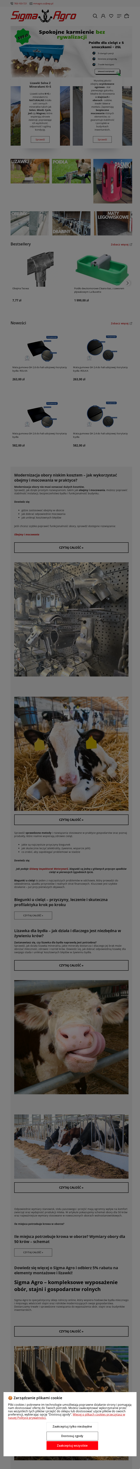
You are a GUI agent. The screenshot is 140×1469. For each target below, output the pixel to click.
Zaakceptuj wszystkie (72, 1446)
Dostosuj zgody (72, 1436)
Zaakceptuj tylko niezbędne (72, 1426)
